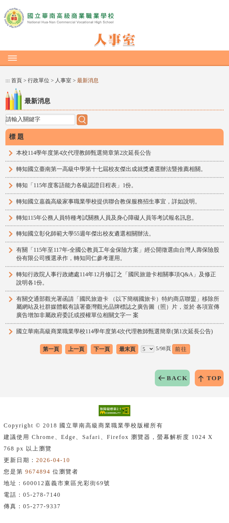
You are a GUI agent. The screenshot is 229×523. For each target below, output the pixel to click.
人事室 (63, 80)
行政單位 (38, 80)
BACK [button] (177, 378)
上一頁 (76, 349)
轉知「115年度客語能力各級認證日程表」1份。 (76, 185)
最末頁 (127, 349)
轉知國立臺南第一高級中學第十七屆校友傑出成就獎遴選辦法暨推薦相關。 (111, 169)
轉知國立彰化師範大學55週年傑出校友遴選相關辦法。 (85, 233)
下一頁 (102, 349)
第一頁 (51, 349)
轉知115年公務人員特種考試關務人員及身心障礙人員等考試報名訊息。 (106, 218)
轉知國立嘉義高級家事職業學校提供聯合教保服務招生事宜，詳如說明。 (108, 201)
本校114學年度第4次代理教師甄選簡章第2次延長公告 (83, 153)
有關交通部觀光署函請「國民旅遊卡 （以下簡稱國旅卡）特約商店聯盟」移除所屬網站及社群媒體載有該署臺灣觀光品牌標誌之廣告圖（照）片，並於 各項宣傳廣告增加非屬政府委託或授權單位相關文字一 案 (117, 307)
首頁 (16, 80)
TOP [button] (214, 378)
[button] (114, 57)
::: (7, 80)
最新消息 (88, 80)
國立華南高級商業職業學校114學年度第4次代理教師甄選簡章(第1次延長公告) (114, 331)
